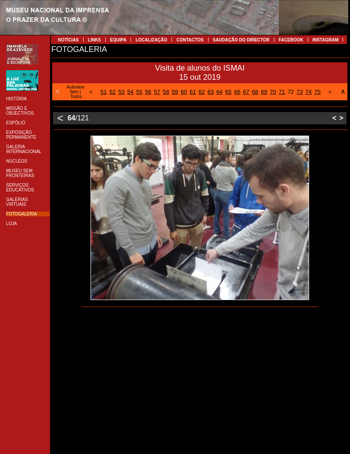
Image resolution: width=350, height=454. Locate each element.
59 (175, 92)
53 (121, 92)
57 (157, 92)
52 (112, 92)
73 (299, 92)
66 (237, 92)
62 (202, 92)
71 (282, 92)
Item (74, 91)
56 (148, 92)
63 (210, 92)
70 (273, 92)
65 (228, 92)
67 (246, 92)
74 (309, 92)
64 (219, 92)
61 (192, 92)
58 (166, 92)
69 (264, 92)
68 (255, 92)
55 (139, 92)
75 (317, 92)
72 (291, 92)
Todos (76, 96)
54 (130, 92)
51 (104, 92)
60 (184, 92)
